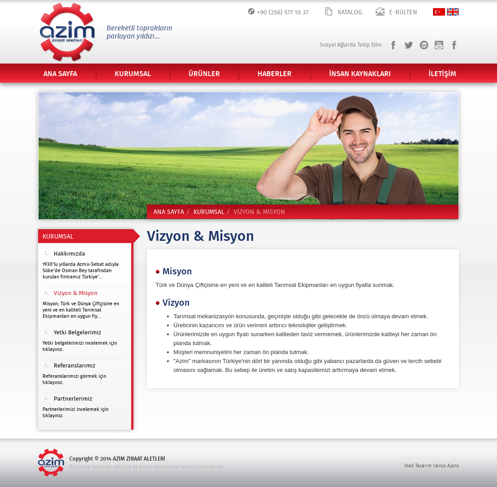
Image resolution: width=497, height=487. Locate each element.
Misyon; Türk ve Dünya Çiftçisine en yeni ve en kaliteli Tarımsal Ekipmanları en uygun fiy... (81, 310)
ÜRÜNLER (204, 73)
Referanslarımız (74, 366)
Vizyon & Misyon (76, 293)
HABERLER (274, 73)
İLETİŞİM (442, 73)
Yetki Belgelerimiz (77, 333)
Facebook (393, 45)
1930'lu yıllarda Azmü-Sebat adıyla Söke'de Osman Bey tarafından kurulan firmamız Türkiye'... (81, 270)
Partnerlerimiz (73, 399)
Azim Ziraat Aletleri (67, 32)
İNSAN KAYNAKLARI (360, 73)
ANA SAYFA (60, 73)
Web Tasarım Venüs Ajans (431, 465)
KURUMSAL (133, 73)
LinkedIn (423, 45)
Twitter (408, 45)
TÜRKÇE (439, 12)
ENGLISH (453, 12)
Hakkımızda (69, 254)
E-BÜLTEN (403, 12)
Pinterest (454, 45)
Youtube (439, 45)
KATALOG (350, 12)
